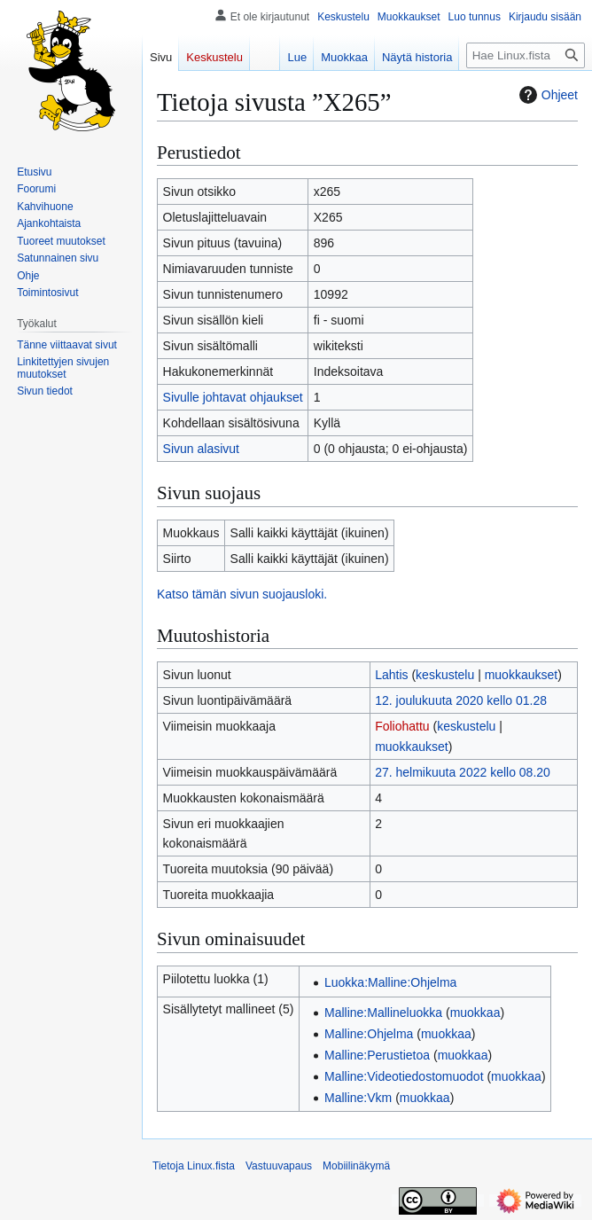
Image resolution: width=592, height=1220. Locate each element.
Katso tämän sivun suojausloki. (242, 594)
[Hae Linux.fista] (525, 55)
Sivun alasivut (201, 449)
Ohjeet (546, 95)
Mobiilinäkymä (356, 1166)
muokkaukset (521, 675)
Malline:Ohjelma (368, 1034)
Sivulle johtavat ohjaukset (233, 397)
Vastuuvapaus (278, 1166)
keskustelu (445, 675)
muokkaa (475, 1012)
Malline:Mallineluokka (383, 1012)
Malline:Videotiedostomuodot (404, 1076)
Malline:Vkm (358, 1098)
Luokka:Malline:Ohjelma (390, 982)
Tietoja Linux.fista (193, 1166)
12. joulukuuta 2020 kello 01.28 (461, 700)
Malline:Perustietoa (377, 1055)
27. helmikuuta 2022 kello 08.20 (462, 772)
